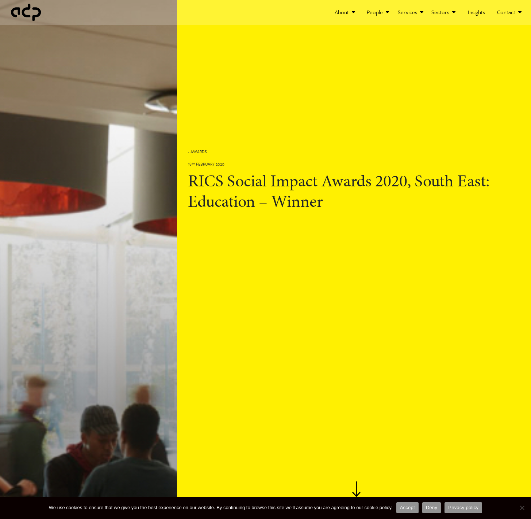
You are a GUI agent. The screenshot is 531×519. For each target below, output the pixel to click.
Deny (431, 507)
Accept (407, 507)
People (378, 12)
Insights (476, 12)
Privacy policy (463, 507)
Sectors (443, 12)
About (345, 12)
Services (410, 12)
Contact (509, 12)
